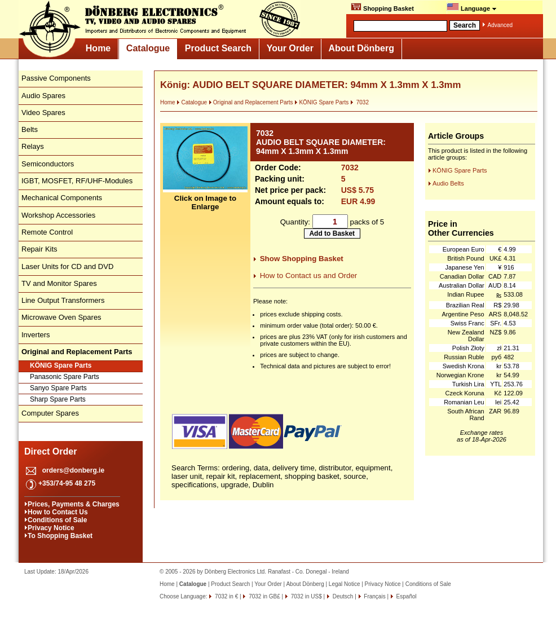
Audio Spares (43, 95)
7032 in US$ (305, 596)
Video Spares (43, 112)
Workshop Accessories (58, 215)
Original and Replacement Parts (251, 102)
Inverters (35, 334)
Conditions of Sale (57, 520)
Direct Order (50, 451)
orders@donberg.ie (73, 470)
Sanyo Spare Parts (58, 388)
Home (98, 48)
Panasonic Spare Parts (64, 377)
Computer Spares (50, 413)
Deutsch (342, 596)
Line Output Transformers (62, 300)
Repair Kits (39, 249)
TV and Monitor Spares (59, 283)
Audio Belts (448, 183)
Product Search (218, 48)
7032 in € (225, 596)
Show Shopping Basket (301, 258)
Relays (32, 146)
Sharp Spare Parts (58, 399)
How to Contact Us (58, 512)
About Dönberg (361, 48)
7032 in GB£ (263, 596)
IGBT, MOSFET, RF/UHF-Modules (77, 181)
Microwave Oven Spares (61, 317)
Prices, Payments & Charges (74, 504)
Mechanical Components (61, 197)
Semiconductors (47, 164)
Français (374, 596)
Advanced (500, 25)
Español (406, 596)
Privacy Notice (51, 528)
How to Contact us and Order (309, 275)
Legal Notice (344, 584)
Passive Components (56, 78)
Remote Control (47, 232)
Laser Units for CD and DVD (67, 266)
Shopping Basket (382, 7)
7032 (359, 102)
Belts (29, 129)
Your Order (290, 48)
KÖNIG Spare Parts (60, 365)
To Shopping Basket (60, 536)
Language (472, 7)
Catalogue (148, 48)
